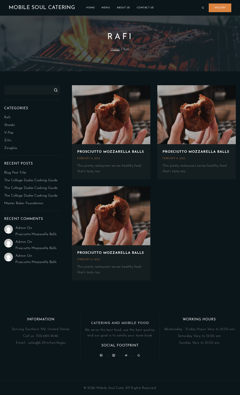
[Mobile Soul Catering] (42, 8)
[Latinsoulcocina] (126, 355)
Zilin (7, 140)
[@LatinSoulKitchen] (101, 355)
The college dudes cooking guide (31, 180)
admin (20, 228)
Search (56, 90)
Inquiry (220, 7)
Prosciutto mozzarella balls (110, 152)
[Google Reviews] (138, 355)
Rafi (7, 117)
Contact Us (145, 7)
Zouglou (10, 148)
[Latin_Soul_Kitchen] (113, 355)
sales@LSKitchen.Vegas (47, 343)
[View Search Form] (202, 7)
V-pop (9, 132)
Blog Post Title (15, 172)
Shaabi (9, 125)
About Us (123, 7)
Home (90, 7)
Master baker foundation (23, 203)
